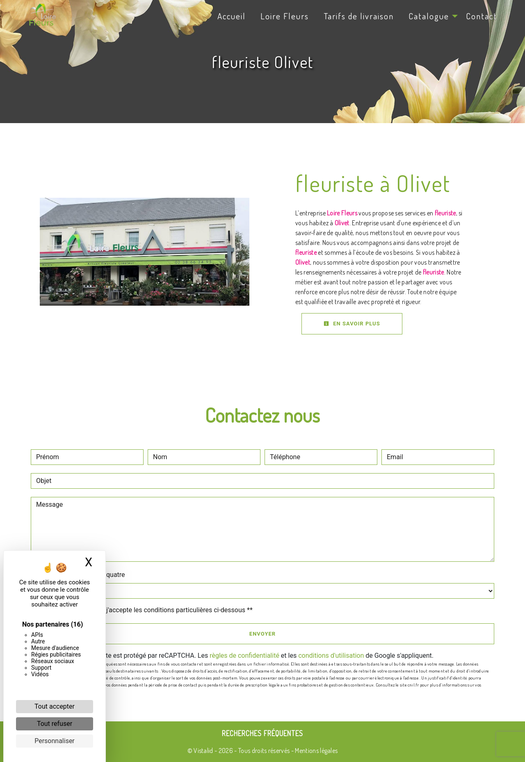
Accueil (231, 16)
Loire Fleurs (284, 16)
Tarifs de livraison (359, 16)
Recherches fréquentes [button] (262, 733)
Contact (481, 16)
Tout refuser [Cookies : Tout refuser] (54, 724)
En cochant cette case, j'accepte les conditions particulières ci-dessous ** (146, 610)
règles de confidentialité (244, 655)
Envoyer (262, 634)
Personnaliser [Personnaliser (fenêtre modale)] (54, 741)
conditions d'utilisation (331, 655)
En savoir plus (352, 323)
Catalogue (429, 16)
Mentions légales (316, 750)
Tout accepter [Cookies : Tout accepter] (54, 706)
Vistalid (203, 750)
